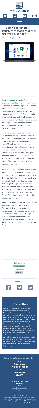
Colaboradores (19, 383)
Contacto (19, 385)
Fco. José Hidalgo (21, 304)
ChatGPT (19, 375)
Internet (19, 272)
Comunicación (19, 363)
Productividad (19, 266)
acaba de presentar (16, 100)
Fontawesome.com (22, 395)
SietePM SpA (27, 403)
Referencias (19, 390)
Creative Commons (8, 399)
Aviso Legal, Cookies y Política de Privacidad (23, 401)
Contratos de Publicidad (19, 388)
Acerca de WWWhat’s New (19, 381)
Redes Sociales (19, 372)
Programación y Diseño (19, 366)
